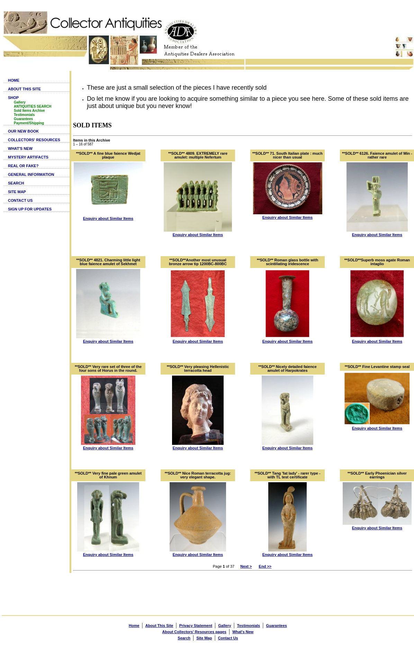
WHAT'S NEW (20, 148)
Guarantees (23, 119)
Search (184, 638)
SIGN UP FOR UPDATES (30, 209)
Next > (246, 566)
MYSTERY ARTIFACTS (28, 157)
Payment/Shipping (29, 123)
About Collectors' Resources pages (194, 632)
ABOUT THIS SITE (24, 89)
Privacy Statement (195, 625)
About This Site (159, 625)
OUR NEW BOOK (23, 131)
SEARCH (16, 183)
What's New (242, 632)
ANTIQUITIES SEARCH (32, 106)
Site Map (204, 638)
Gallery (20, 102)
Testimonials (24, 115)
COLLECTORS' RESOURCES (34, 140)
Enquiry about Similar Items (108, 218)
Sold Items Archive (29, 111)
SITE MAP (17, 192)
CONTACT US (20, 200)
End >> (265, 566)
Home (134, 625)
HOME (13, 80)
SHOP (13, 98)
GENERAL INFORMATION (31, 174)
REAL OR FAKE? (23, 166)
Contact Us (228, 638)
